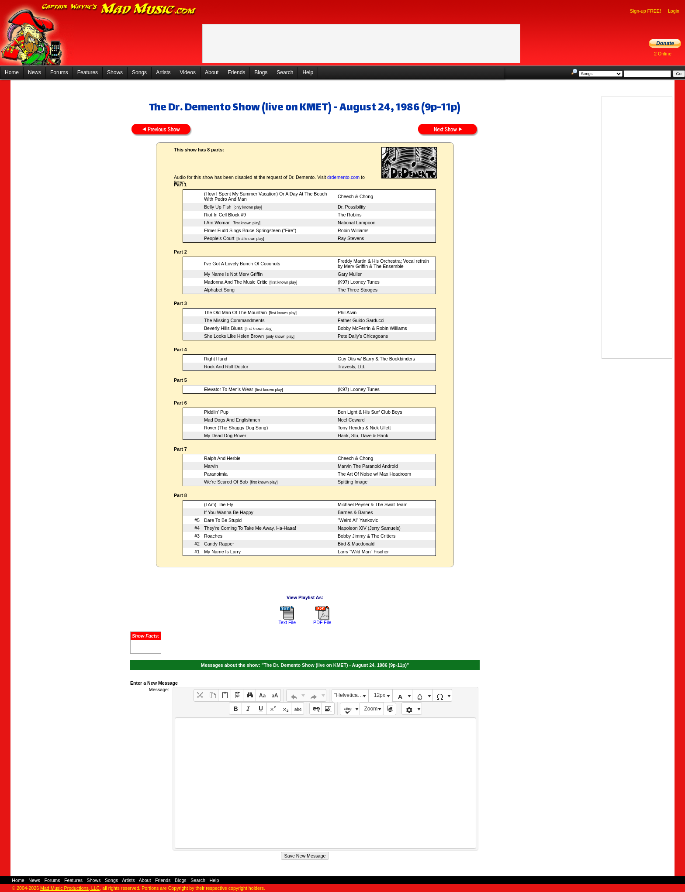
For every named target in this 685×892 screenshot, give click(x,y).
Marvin (211, 466)
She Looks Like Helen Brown (234, 336)
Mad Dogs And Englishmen (232, 419)
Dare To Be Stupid (223, 520)
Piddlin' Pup (216, 412)
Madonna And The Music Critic (235, 282)
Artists (163, 72)
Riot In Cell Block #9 (225, 214)
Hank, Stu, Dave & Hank (363, 435)
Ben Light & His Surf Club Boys (370, 412)
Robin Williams (353, 230)
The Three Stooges (357, 289)
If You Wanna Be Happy (228, 512)
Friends (236, 72)
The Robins (350, 214)
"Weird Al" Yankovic (358, 520)
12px (379, 695)
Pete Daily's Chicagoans (363, 336)
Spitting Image (352, 481)
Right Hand (215, 358)
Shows (115, 72)
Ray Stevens (351, 238)
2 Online (662, 53)
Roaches (213, 536)
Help (307, 72)
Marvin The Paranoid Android (368, 466)
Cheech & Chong (355, 196)
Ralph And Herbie (222, 458)
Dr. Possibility (352, 206)
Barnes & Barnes (355, 512)
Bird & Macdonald (356, 543)
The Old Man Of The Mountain (235, 312)
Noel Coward (351, 419)
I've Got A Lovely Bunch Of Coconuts (242, 263)
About (211, 72)
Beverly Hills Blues (223, 328)
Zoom (371, 709)
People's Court (219, 238)
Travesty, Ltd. (351, 366)
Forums (59, 72)
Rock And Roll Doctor (226, 366)
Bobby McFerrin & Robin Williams (372, 328)
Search (285, 72)
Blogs (260, 72)
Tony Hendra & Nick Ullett (364, 427)
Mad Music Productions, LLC (70, 888)
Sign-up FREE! (645, 11)
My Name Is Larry (222, 551)
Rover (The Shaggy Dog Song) (236, 427)
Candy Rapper (219, 543)
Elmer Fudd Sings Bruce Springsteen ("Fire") (250, 230)
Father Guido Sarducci (361, 320)
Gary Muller (350, 274)
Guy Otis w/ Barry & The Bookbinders (376, 358)
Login (673, 11)
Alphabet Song (219, 289)
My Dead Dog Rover (225, 435)
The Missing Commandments (234, 320)
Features (87, 72)
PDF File (322, 622)
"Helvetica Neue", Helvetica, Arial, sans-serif (351, 695)
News (34, 72)
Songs (139, 72)
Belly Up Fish (218, 206)
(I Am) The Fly (218, 504)
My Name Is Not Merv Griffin (233, 274)
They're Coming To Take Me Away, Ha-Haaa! (250, 528)
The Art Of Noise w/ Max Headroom (374, 474)
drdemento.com (343, 177)
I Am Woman (217, 222)
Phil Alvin (347, 312)
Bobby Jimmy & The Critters (366, 536)
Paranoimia (216, 474)
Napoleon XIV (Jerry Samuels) (369, 528)
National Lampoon (357, 222)
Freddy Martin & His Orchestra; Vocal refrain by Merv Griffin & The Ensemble (383, 263)
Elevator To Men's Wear (228, 389)
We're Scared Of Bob (226, 481)
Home (12, 72)
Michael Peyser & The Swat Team (373, 504)
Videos (187, 72)
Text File (287, 622)
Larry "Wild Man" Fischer (363, 551)
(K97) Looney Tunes (359, 282)
